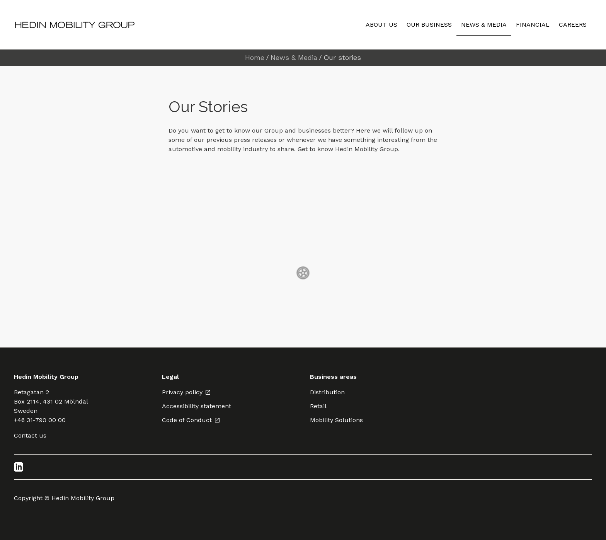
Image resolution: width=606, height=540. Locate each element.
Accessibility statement (196, 406)
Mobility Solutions (336, 420)
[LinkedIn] (18, 467)
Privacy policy (186, 392)
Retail (318, 406)
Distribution (327, 392)
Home (254, 57)
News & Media (294, 57)
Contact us (30, 435)
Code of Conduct (191, 420)
